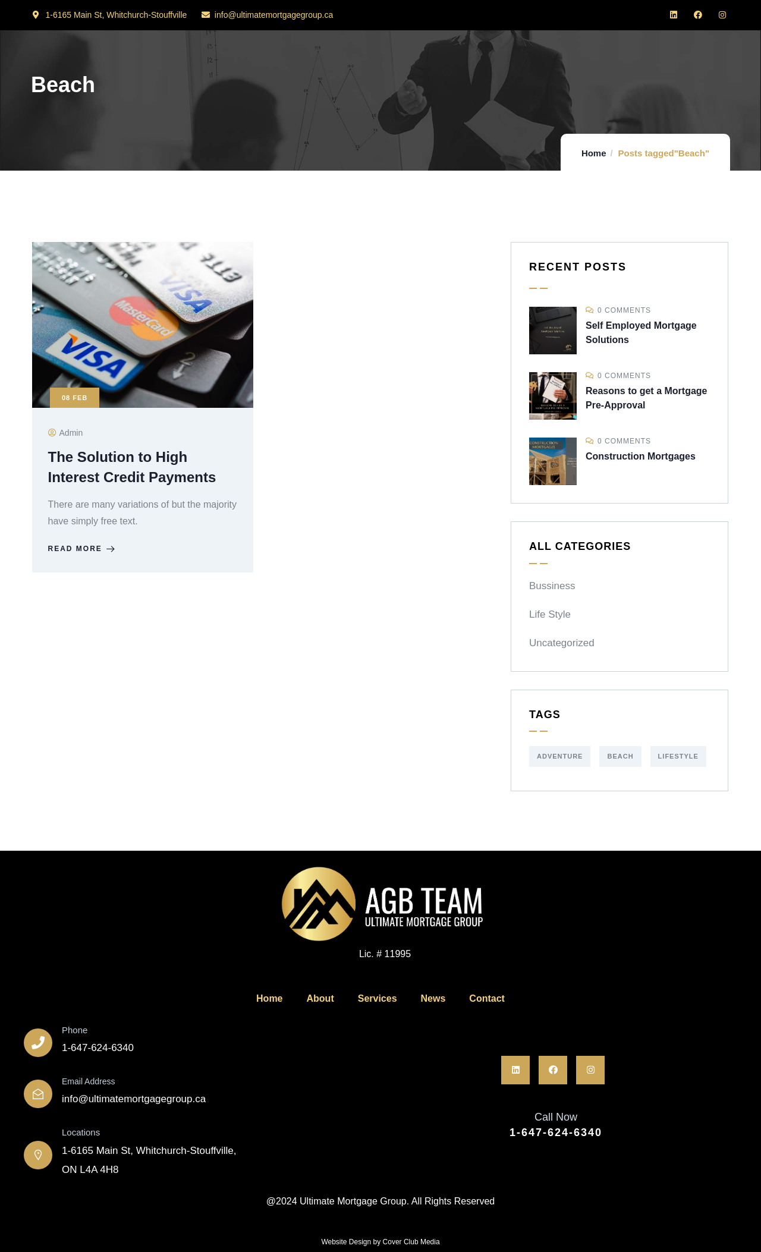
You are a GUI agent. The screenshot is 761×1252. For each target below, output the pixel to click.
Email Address (88, 1081)
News (433, 998)
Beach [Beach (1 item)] (620, 756)
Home (593, 153)
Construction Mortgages (641, 456)
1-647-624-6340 (556, 1132)
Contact (487, 998)
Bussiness (552, 586)
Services (377, 998)
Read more (84, 553)
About (320, 998)
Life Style (550, 614)
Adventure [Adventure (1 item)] (560, 756)
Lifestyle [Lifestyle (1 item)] (678, 756)
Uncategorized (562, 643)
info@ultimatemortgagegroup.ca (134, 1099)
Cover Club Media (411, 1242)
